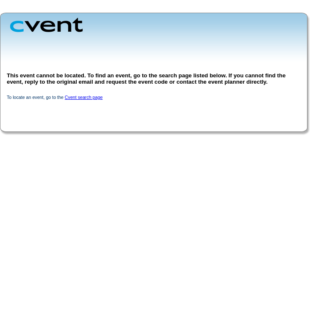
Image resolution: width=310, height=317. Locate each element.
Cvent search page (83, 97)
